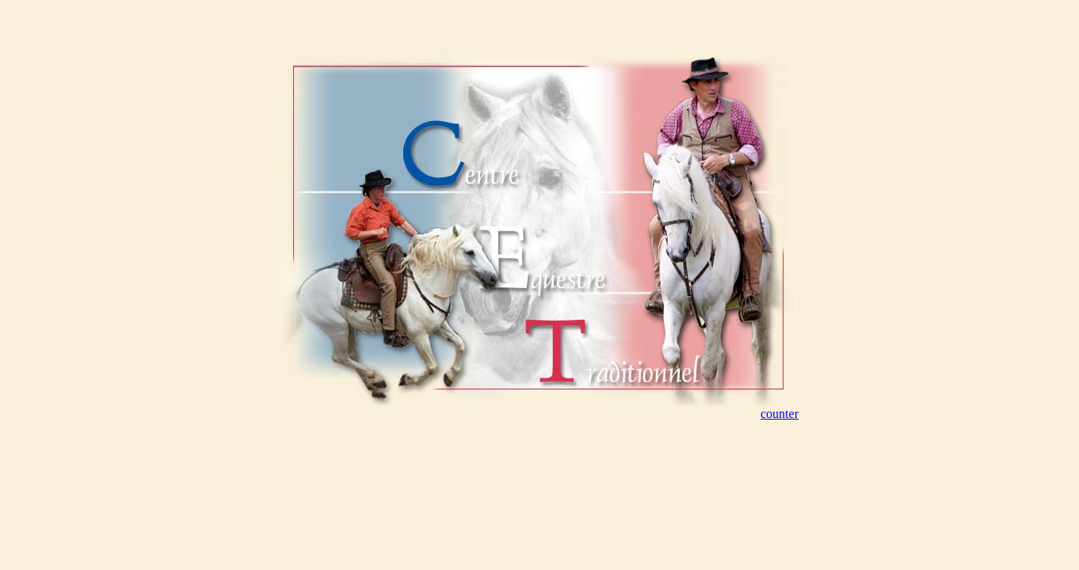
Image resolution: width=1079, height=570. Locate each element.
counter (780, 413)
